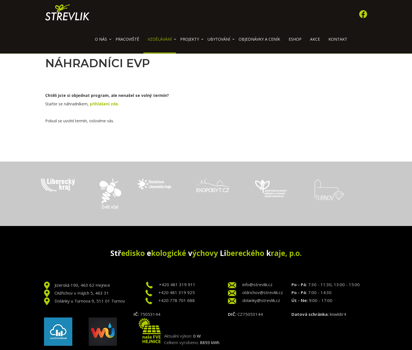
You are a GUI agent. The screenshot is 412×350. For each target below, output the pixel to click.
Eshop (295, 39)
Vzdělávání (160, 39)
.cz (277, 300)
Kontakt (337, 39)
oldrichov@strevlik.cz (262, 292)
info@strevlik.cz (257, 284)
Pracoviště (127, 39)
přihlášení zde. (104, 103)
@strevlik (266, 300)
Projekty (189, 39)
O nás (101, 39)
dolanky (249, 300)
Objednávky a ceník (259, 39)
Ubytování (219, 39)
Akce (315, 39)
